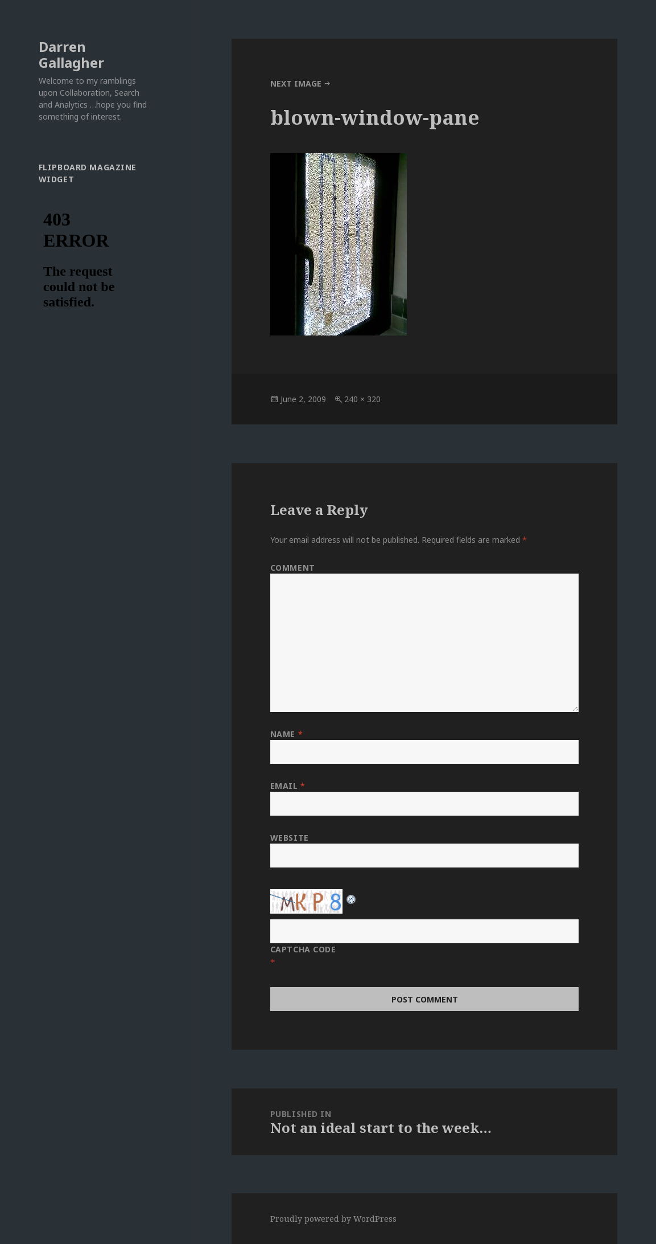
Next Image (295, 83)
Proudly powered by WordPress (333, 1218)
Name (286, 734)
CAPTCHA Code (303, 949)
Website (289, 837)
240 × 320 (362, 399)
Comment (292, 567)
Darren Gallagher (71, 54)
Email (288, 785)
